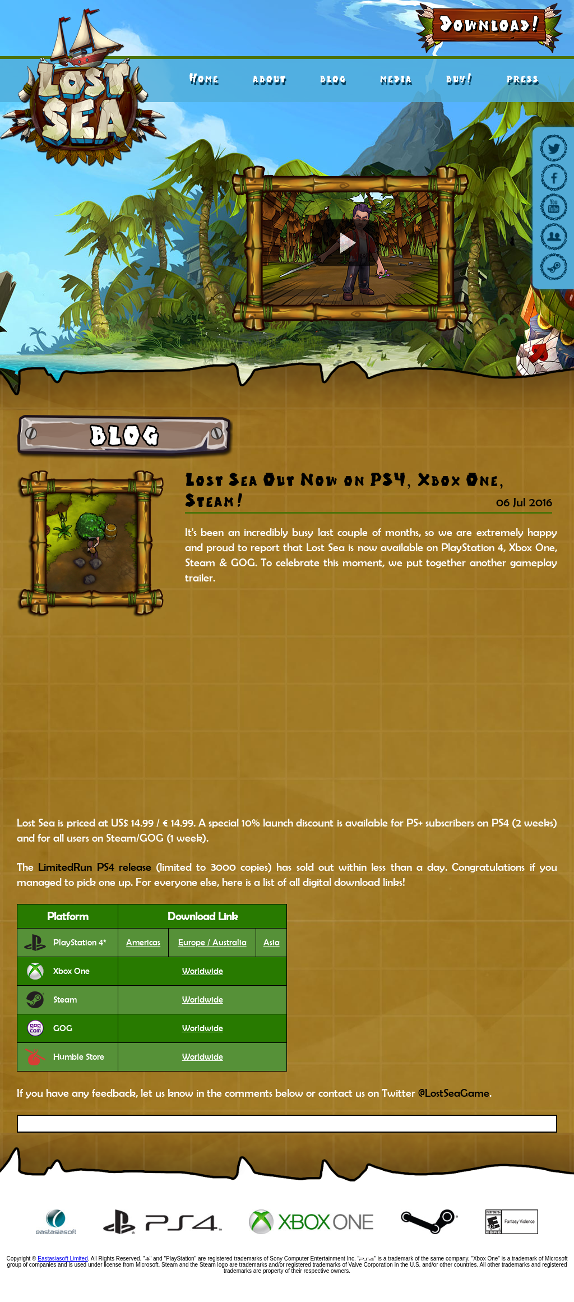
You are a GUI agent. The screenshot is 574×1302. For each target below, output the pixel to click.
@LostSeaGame (453, 1093)
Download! (489, 24)
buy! (459, 78)
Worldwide (202, 971)
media (395, 78)
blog (333, 78)
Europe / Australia (212, 943)
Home (204, 78)
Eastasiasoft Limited (63, 1258)
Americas (143, 943)
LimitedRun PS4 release (94, 867)
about (269, 78)
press (522, 78)
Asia (271, 943)
